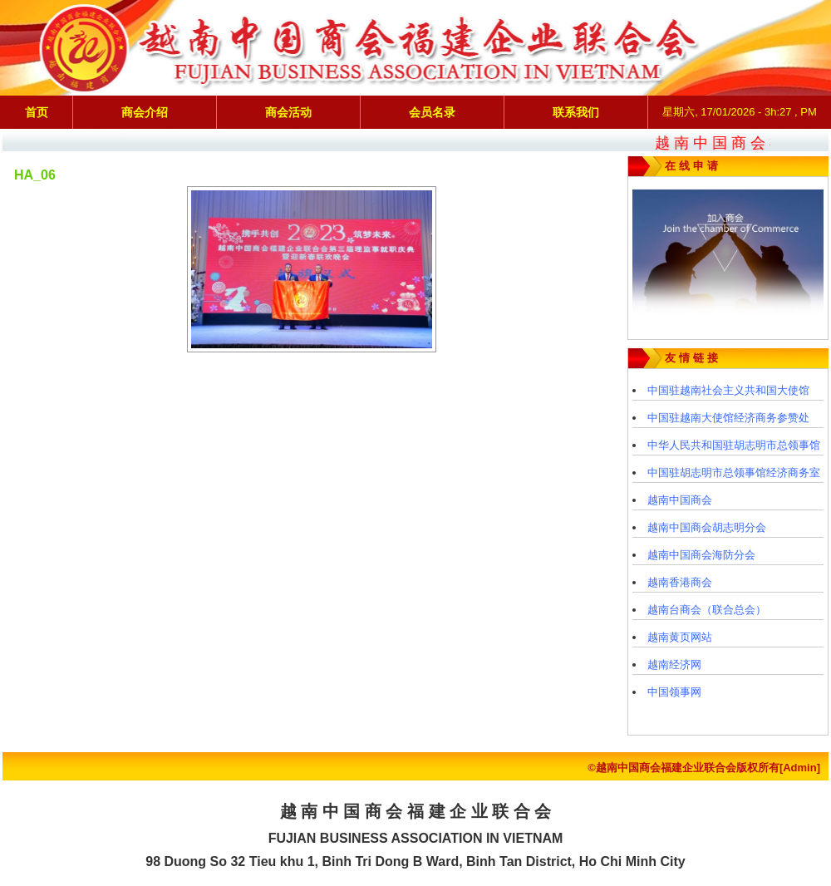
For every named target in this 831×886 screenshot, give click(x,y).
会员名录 (432, 112)
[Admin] (799, 767)
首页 (36, 112)
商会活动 (288, 112)
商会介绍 (144, 112)
